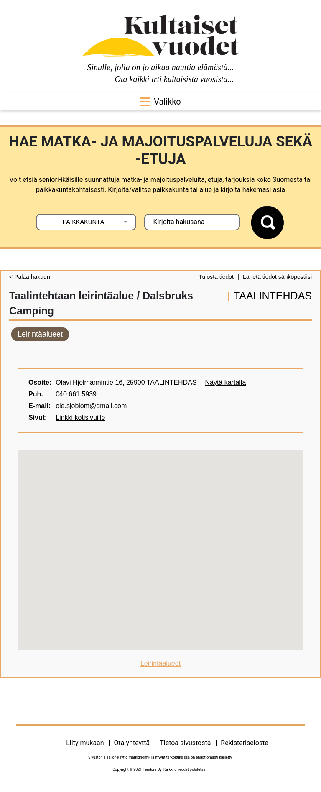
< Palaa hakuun (29, 276)
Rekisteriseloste (244, 743)
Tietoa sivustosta (185, 743)
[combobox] (86, 222)
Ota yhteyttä (132, 743)
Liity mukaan (85, 743)
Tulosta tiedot (216, 276)
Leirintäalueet (40, 334)
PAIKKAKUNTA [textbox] (83, 222)
